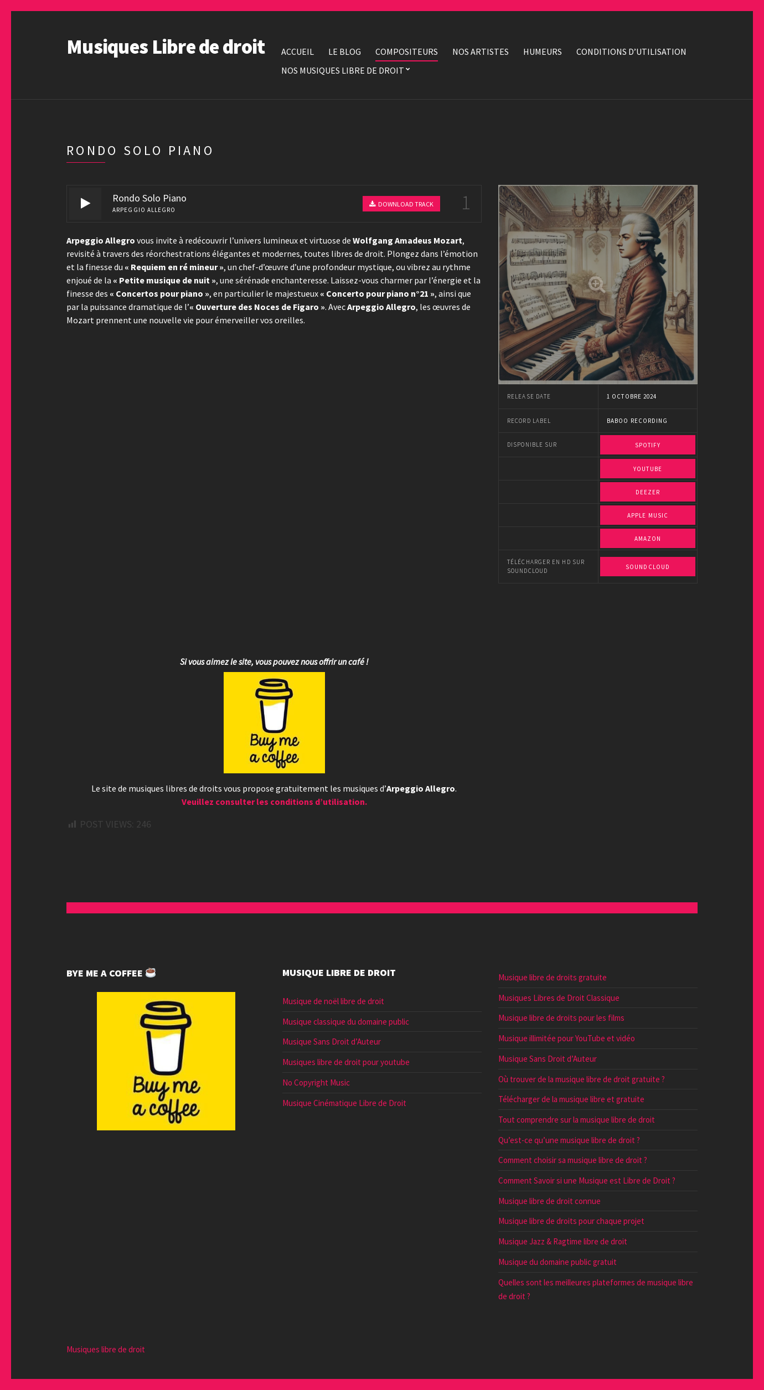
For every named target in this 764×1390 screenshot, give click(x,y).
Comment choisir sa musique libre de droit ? (572, 1160)
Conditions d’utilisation (631, 51)
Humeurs (542, 51)
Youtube (647, 469)
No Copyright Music (316, 1082)
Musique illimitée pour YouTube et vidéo (566, 1038)
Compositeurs (406, 51)
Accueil (297, 51)
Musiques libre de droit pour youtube (346, 1062)
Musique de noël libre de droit (333, 1001)
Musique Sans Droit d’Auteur (331, 1041)
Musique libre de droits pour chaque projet (571, 1221)
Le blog (344, 51)
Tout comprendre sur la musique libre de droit (576, 1119)
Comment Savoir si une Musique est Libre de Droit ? (586, 1180)
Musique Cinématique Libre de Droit (344, 1103)
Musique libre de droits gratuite (552, 977)
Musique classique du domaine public (345, 1021)
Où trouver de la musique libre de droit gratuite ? (581, 1079)
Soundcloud (648, 567)
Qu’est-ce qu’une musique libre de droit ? (569, 1140)
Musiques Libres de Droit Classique (559, 998)
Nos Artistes (480, 51)
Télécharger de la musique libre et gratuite (571, 1099)
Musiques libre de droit (105, 1349)
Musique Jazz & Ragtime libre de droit (562, 1241)
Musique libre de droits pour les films (561, 1017)
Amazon (648, 538)
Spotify (648, 445)
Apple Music (647, 515)
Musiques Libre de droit (165, 46)
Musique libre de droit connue (549, 1201)
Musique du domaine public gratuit (557, 1262)
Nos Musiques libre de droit (342, 70)
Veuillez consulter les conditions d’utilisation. (274, 801)
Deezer (648, 492)
